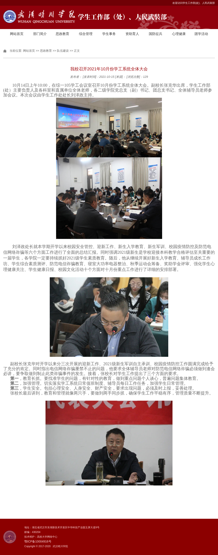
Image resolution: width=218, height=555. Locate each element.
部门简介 (40, 34)
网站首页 (16, 34)
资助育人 (132, 34)
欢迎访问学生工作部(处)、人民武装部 (193, 2)
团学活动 (201, 34)
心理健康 (179, 34)
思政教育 (62, 34)
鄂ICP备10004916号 (37, 541)
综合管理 (85, 34)
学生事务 (109, 34)
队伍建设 (63, 50)
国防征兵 (155, 34)
